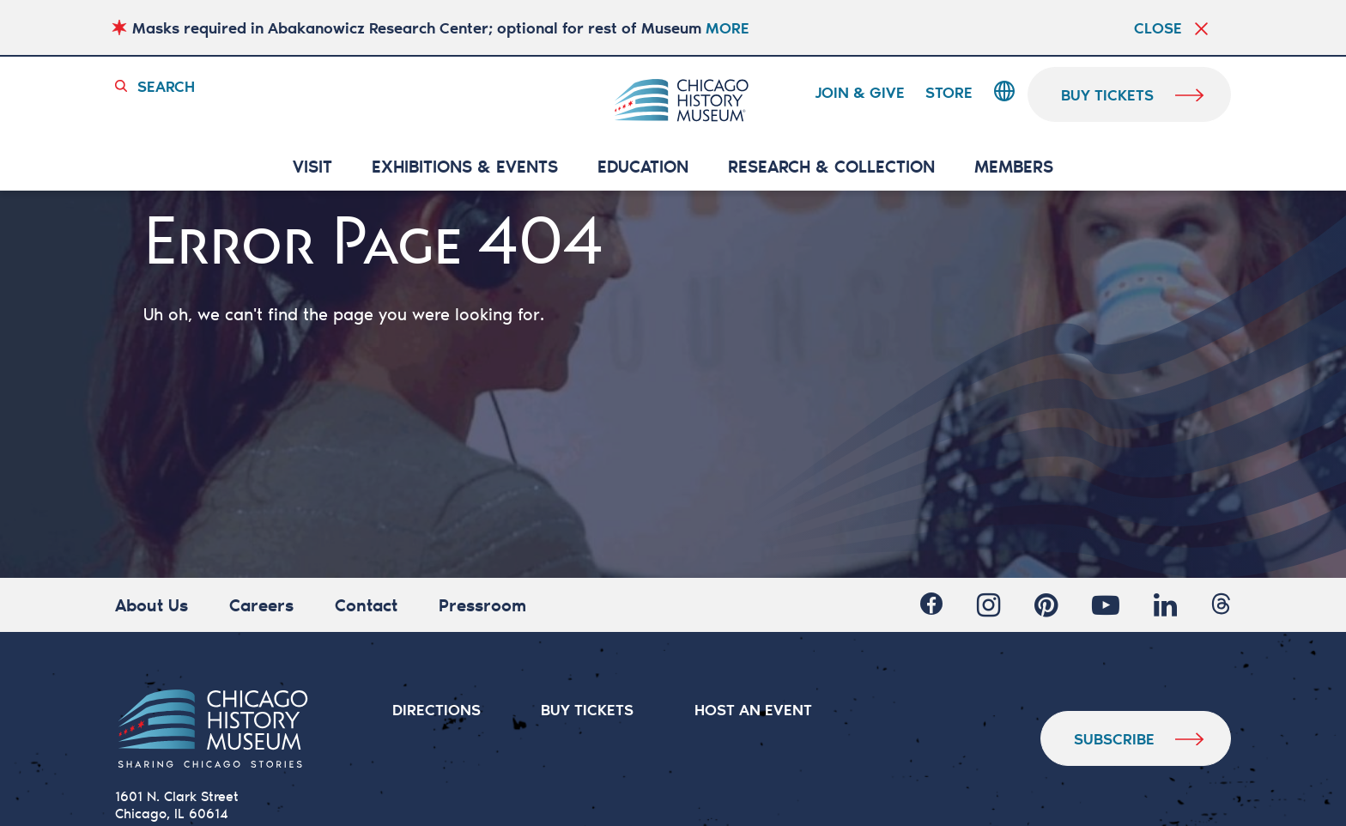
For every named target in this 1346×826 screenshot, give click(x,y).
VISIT (312, 167)
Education (642, 167)
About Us (151, 604)
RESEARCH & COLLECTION (831, 167)
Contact (366, 604)
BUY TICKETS (587, 709)
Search (166, 86)
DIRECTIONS (436, 709)
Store (949, 92)
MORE (727, 27)
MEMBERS (1013, 167)
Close (1158, 27)
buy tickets (1108, 94)
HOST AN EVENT (753, 709)
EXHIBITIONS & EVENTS (465, 167)
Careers (261, 604)
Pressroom (482, 604)
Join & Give (860, 92)
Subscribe (1114, 738)
